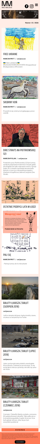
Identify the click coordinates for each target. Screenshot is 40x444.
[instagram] (32, 6)
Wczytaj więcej (20, 430)
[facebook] (26, 6)
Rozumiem (20, 442)
